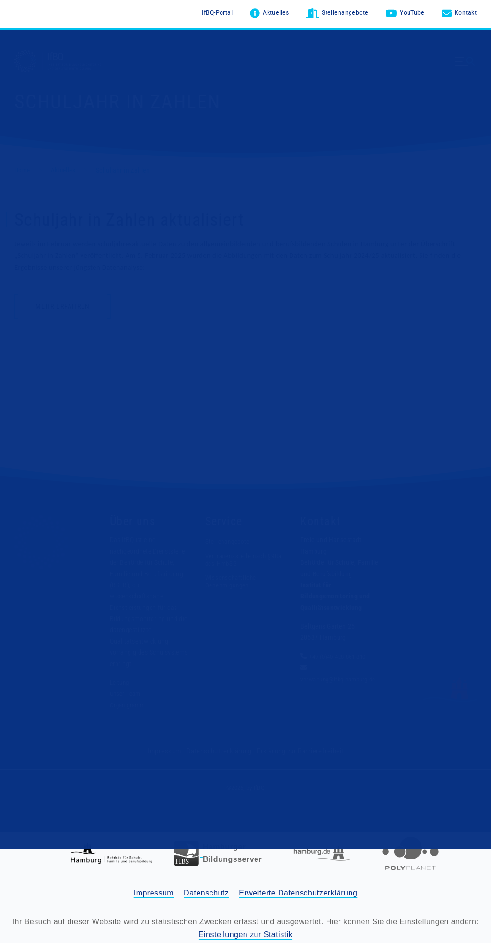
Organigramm (128, 703)
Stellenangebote (228, 540)
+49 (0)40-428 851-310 (340, 655)
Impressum (169, 749)
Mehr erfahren (62, 305)
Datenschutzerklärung (220, 749)
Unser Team (125, 692)
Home (23, 168)
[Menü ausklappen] (466, 66)
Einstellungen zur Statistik (245, 932)
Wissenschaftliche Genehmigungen (231, 579)
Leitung (119, 681)
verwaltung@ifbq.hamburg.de (340, 677)
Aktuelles (65, 168)
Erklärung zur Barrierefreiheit (297, 749)
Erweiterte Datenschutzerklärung (298, 891)
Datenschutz (206, 891)
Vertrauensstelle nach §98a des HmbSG (236, 557)
